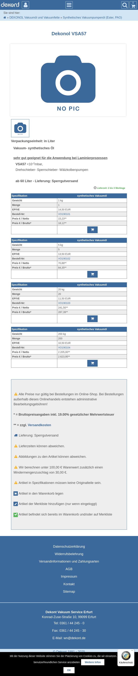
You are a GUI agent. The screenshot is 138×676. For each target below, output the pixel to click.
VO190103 (64, 303)
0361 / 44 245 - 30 (72, 630)
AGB (68, 569)
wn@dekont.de (74, 638)
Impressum (69, 576)
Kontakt (69, 584)
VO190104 (64, 347)
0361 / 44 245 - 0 (72, 623)
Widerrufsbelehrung (69, 554)
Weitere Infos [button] (93, 662)
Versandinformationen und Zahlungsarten (69, 561)
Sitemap (69, 591)
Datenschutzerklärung (69, 546)
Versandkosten (39, 425)
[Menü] (132, 651)
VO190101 (64, 214)
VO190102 (64, 258)
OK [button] (69, 670)
